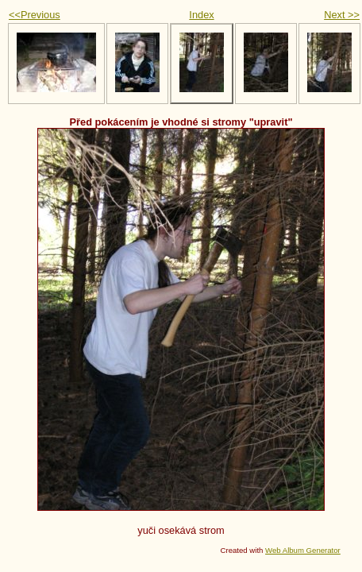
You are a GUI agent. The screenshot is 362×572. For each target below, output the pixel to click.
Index (201, 15)
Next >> (342, 15)
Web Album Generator (303, 550)
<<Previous (34, 15)
